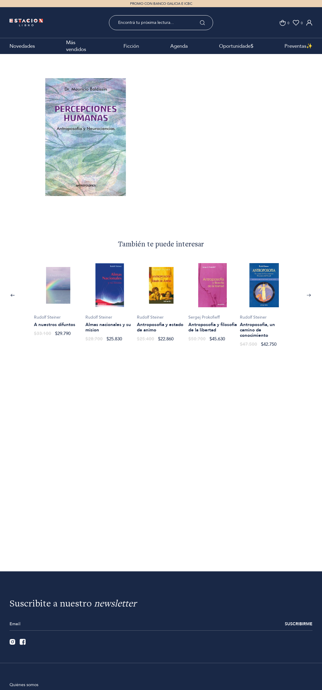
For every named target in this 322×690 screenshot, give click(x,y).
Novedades (22, 46)
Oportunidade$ (236, 46)
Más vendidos (76, 46)
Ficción (131, 46)
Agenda (179, 46)
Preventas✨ (298, 46)
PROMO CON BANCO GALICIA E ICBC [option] (161, 3)
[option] (85, 147)
